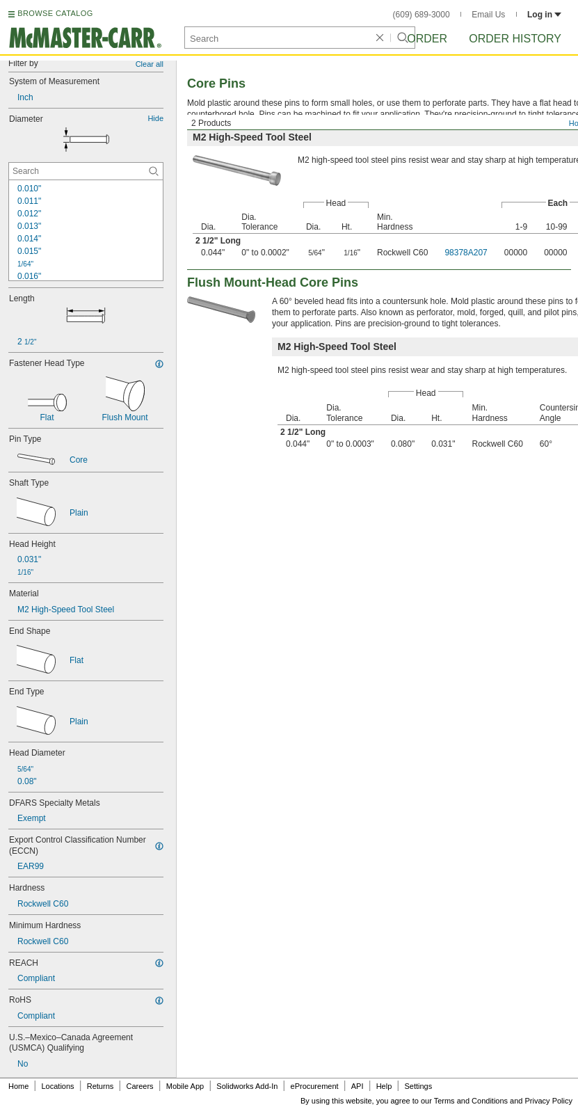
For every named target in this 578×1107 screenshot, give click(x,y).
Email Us (488, 14)
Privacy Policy (548, 1101)
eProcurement (315, 1086)
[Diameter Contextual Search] (85, 171)
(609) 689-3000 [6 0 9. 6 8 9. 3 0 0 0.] (421, 14)
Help (384, 1086)
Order (427, 39)
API (357, 1086)
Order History (515, 39)
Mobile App (185, 1086)
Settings (418, 1086)
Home (18, 1086)
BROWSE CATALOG (55, 13)
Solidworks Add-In (247, 1086)
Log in (544, 14)
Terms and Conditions (471, 1101)
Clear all (149, 64)
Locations (58, 1086)
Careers (139, 1086)
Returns (100, 1086)
